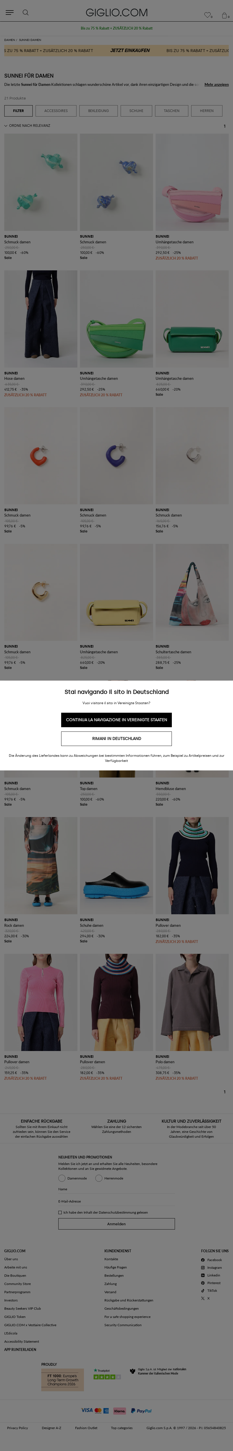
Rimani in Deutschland (116, 738)
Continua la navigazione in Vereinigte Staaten (116, 720)
